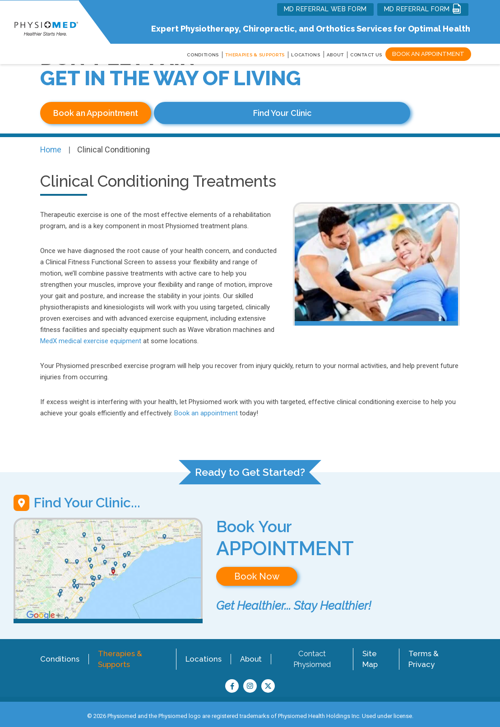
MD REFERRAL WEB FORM (325, 9)
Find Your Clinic (214, 113)
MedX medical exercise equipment (90, 338)
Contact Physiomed (312, 655)
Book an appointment (206, 410)
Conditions (58, 654)
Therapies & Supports (118, 655)
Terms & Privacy (424, 655)
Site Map (371, 655)
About (335, 54)
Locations (203, 654)
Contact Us (366, 54)
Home (51, 147)
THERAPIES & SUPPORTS (255, 54)
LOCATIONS (305, 54)
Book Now (256, 573)
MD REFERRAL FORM (423, 9)
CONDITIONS (203, 54)
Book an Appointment (428, 54)
